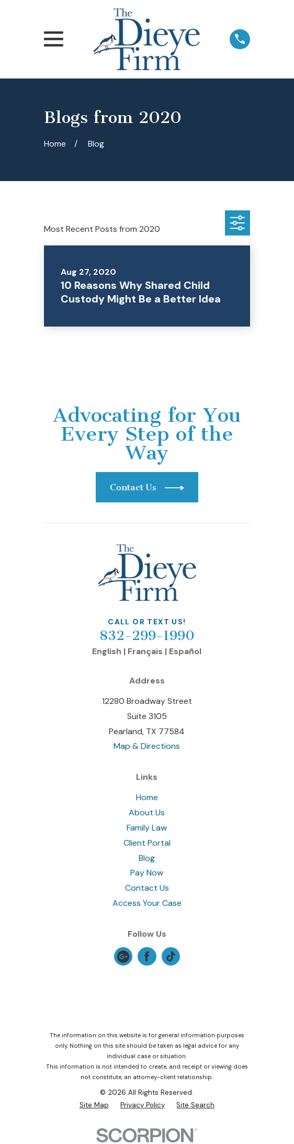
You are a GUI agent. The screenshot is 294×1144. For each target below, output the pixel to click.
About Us (147, 812)
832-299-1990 (147, 635)
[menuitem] (94, 1105)
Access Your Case (147, 903)
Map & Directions (147, 746)
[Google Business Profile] (123, 956)
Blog (147, 858)
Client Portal (147, 842)
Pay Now (146, 872)
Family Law (147, 827)
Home (147, 797)
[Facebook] (147, 956)
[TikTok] (171, 956)
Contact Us (147, 887)
